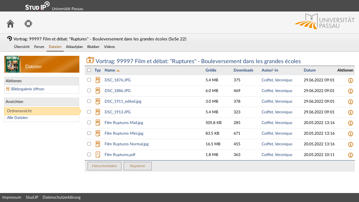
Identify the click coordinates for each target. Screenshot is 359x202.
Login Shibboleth (323, 6)
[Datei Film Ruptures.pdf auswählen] (89, 154)
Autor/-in (270, 70)
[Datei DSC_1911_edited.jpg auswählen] (89, 101)
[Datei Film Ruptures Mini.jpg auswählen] (89, 133)
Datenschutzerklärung (61, 197)
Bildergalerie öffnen (27, 89)
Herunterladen (104, 166)
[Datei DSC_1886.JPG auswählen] (89, 90)
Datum (310, 70)
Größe (211, 70)
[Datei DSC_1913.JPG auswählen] (89, 112)
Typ (98, 70)
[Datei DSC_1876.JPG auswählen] (89, 80)
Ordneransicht (19, 111)
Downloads (243, 70)
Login (352, 6)
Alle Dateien (17, 118)
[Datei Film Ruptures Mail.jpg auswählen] (89, 122)
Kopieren (137, 166)
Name (110, 70)
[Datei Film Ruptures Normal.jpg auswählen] (89, 144)
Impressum (11, 197)
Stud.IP (32, 197)
